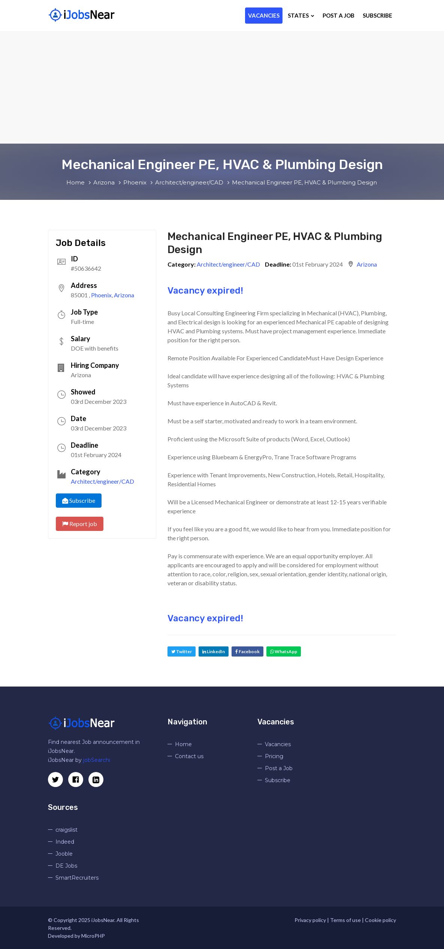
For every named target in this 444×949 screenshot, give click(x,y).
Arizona (124, 294)
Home (183, 744)
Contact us (189, 756)
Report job (79, 523)
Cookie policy (380, 920)
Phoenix (101, 294)
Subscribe (377, 15)
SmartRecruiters (77, 877)
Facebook (247, 651)
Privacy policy (310, 920)
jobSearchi (96, 760)
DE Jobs (66, 865)
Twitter (181, 651)
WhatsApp (283, 651)
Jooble (64, 853)
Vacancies (264, 15)
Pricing (274, 756)
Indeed (64, 841)
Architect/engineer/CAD (102, 481)
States (301, 15)
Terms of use (345, 920)
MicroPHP (93, 936)
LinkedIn (213, 651)
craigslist (66, 829)
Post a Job (338, 15)
